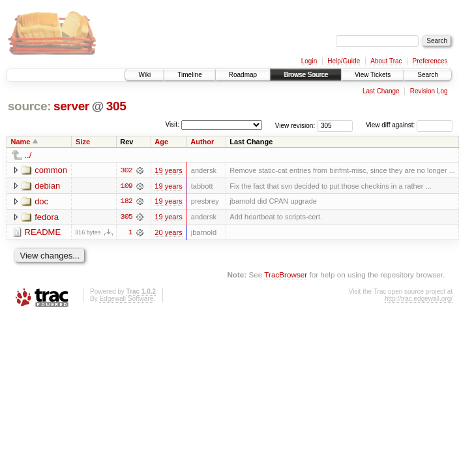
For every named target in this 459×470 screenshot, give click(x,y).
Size (83, 142)
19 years (168, 170)
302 (126, 170)
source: (29, 106)
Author (202, 142)
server (71, 106)
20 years (168, 233)
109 (126, 186)
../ (28, 155)
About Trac (386, 61)
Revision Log (429, 91)
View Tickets (373, 74)
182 (126, 201)
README (43, 233)
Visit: (172, 124)
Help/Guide (343, 61)
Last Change (381, 91)
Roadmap (243, 74)
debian (47, 186)
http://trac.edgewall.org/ (418, 299)
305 (116, 106)
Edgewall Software (126, 299)
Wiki (144, 74)
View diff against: (409, 125)
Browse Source (306, 74)
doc (41, 201)
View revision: (295, 125)
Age (161, 142)
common (51, 170)
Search (427, 74)
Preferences (430, 61)
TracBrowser (285, 275)
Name (21, 142)
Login (309, 61)
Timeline (189, 74)
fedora (47, 217)
